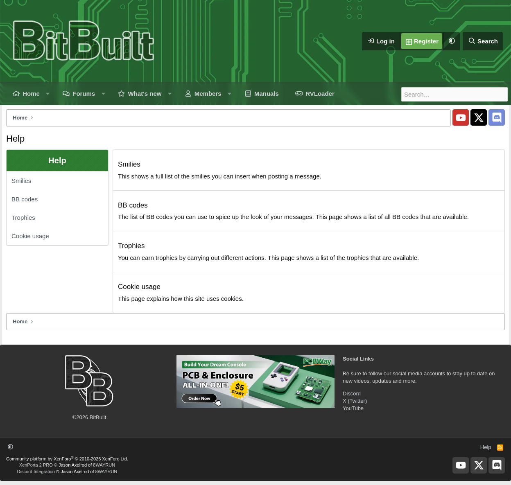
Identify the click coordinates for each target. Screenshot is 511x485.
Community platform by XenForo (67, 458)
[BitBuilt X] (478, 117)
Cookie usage (30, 235)
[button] (451, 41)
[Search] (483, 41)
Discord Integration (36, 471)
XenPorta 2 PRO (36, 464)
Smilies (21, 180)
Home (31, 93)
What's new (145, 93)
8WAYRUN (104, 464)
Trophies (23, 217)
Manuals (266, 93)
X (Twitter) (355, 401)
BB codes (24, 199)
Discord (352, 393)
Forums (83, 93)
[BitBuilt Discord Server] (496, 117)
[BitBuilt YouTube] (460, 117)
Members (208, 93)
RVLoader (320, 93)
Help (485, 447)
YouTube (353, 408)
